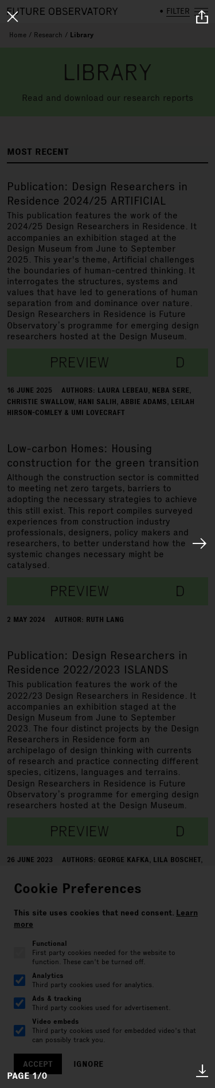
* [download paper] (202, 1070)
